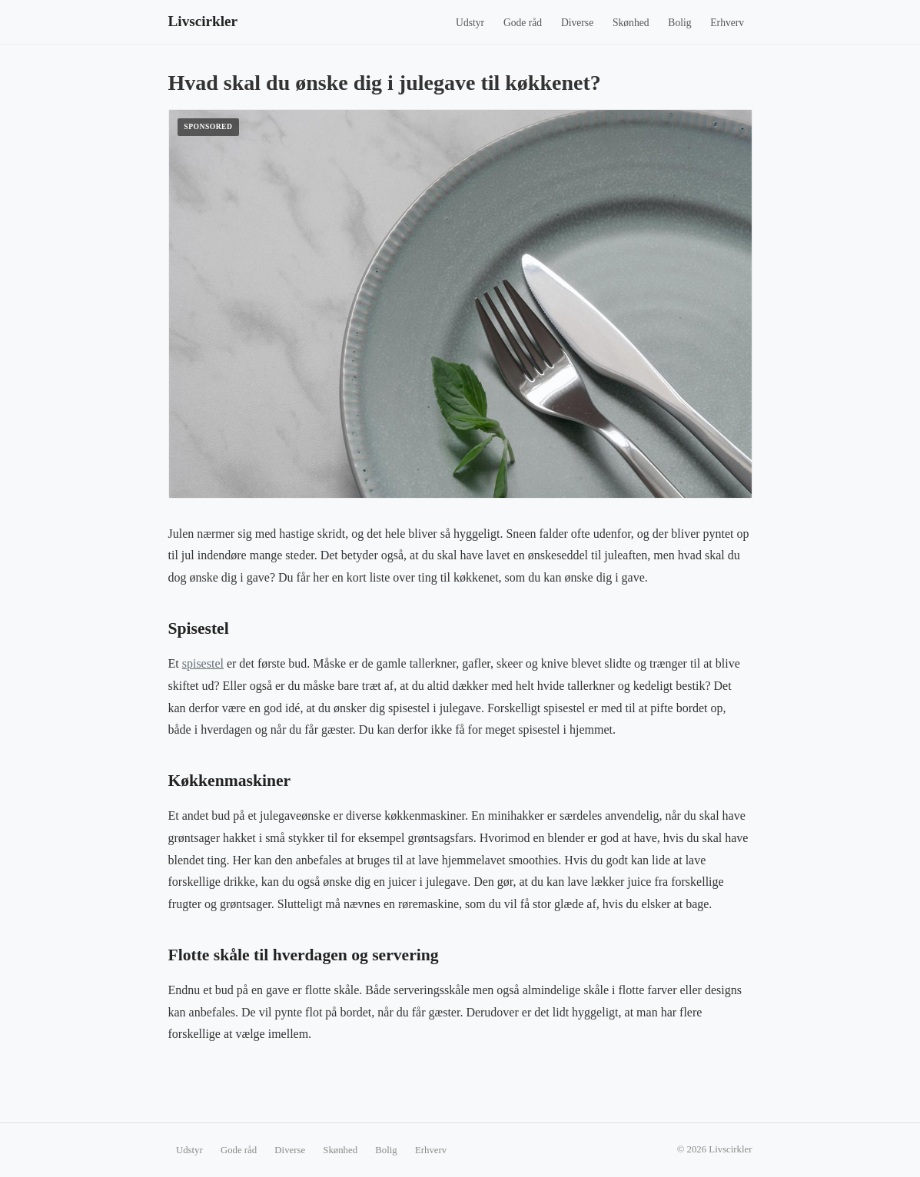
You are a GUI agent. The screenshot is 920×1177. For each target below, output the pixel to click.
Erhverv (727, 22)
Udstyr (470, 22)
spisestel (203, 663)
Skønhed (631, 22)
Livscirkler (203, 21)
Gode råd (522, 22)
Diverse (577, 22)
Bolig (679, 22)
